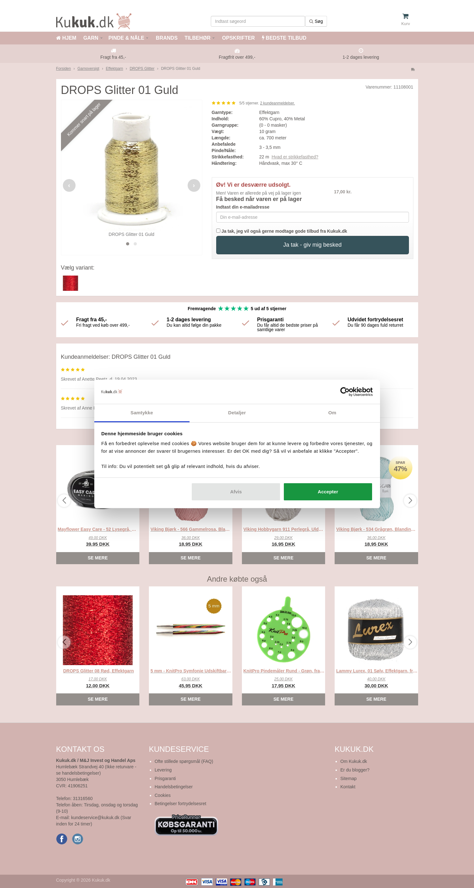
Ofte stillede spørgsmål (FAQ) (184, 761)
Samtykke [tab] (141, 412)
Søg (316, 21)
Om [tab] (332, 412)
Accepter (328, 491)
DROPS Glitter (142, 68)
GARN (90, 38)
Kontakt (347, 786)
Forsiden (63, 68)
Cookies (163, 795)
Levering (163, 769)
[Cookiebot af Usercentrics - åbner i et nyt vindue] (345, 392)
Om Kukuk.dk (353, 761)
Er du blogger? (355, 769)
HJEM (66, 38)
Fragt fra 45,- (113, 57)
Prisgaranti (165, 778)
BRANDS (165, 38)
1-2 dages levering (361, 57)
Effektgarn (114, 68)
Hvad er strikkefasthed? (294, 156)
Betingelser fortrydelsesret (180, 803)
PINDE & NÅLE (126, 38)
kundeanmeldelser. (277, 103)
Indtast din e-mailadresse (243, 207)
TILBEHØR (197, 38)
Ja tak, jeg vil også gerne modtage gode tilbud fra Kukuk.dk (281, 231)
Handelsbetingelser (174, 786)
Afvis (236, 491)
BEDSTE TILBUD (284, 38)
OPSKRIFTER (238, 38)
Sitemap (348, 778)
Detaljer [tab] (237, 412)
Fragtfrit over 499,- (237, 57)
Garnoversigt (88, 68)
